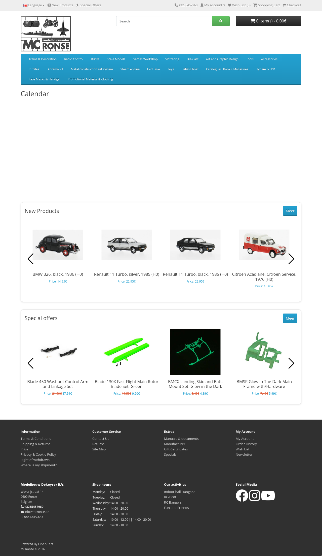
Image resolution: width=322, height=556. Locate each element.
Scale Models (116, 59)
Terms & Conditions (36, 438)
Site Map (99, 449)
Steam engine (130, 69)
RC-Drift (170, 497)
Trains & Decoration (43, 59)
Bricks (95, 59)
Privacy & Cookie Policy (38, 454)
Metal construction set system (92, 69)
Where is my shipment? (39, 465)
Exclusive (153, 69)
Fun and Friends (176, 507)
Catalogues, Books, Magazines (227, 69)
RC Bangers (173, 502)
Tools (250, 59)
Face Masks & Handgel (44, 79)
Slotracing (172, 59)
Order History (246, 444)
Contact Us (100, 438)
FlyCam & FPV (265, 69)
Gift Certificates (176, 449)
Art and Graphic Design (222, 59)
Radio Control (73, 59)
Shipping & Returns (35, 444)
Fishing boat (189, 69)
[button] (291, 258)
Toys (171, 69)
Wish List (243, 449)
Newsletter (244, 454)
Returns (98, 444)
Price (24, 449)
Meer (290, 210)
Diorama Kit (55, 69)
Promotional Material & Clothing (90, 79)
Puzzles (34, 69)
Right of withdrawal (36, 459)
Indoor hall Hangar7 (179, 491)
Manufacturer (174, 444)
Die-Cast (192, 59)
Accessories (269, 59)
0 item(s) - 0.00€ (268, 21)
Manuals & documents (181, 438)
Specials (170, 454)
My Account (245, 438)
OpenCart (45, 544)
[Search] (164, 21)
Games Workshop (145, 59)
